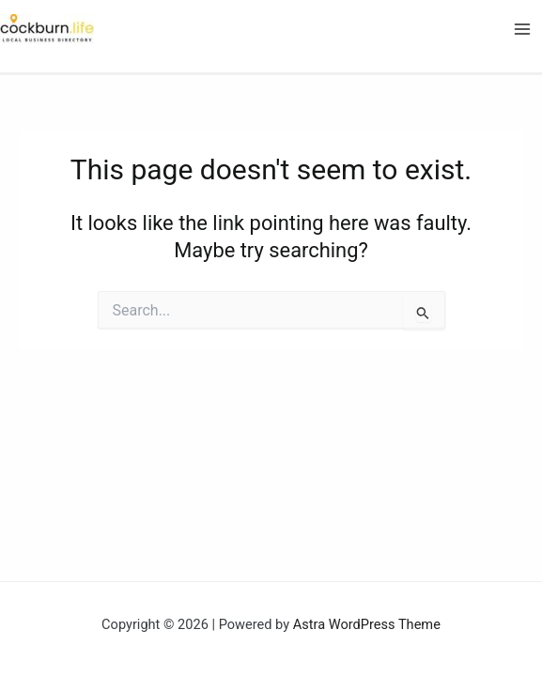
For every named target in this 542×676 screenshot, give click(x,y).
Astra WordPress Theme (367, 624)
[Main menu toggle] (522, 29)
